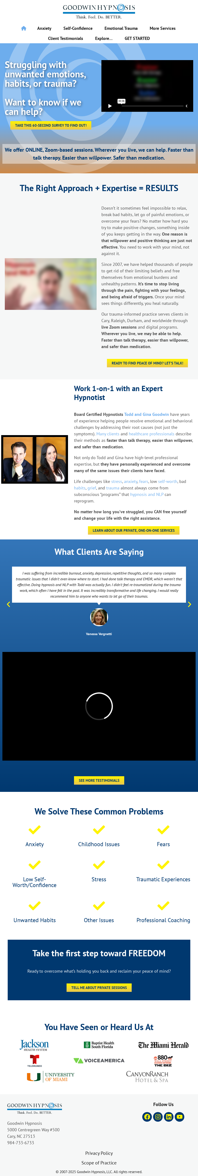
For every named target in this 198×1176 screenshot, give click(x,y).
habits (80, 487)
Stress (99, 879)
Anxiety (44, 28)
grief (91, 487)
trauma (112, 487)
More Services (163, 28)
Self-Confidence (78, 28)
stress (116, 481)
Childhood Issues (99, 844)
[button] (8, 604)
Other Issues (99, 920)
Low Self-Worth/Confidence (34, 882)
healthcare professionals (151, 433)
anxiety (130, 481)
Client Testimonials (65, 38)
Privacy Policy (99, 1153)
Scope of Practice (99, 1163)
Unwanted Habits (34, 920)
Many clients (107, 433)
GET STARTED (137, 38)
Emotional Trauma (121, 28)
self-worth (167, 481)
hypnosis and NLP (146, 494)
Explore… (104, 38)
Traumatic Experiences (163, 879)
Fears (163, 844)
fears (143, 481)
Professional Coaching (163, 920)
